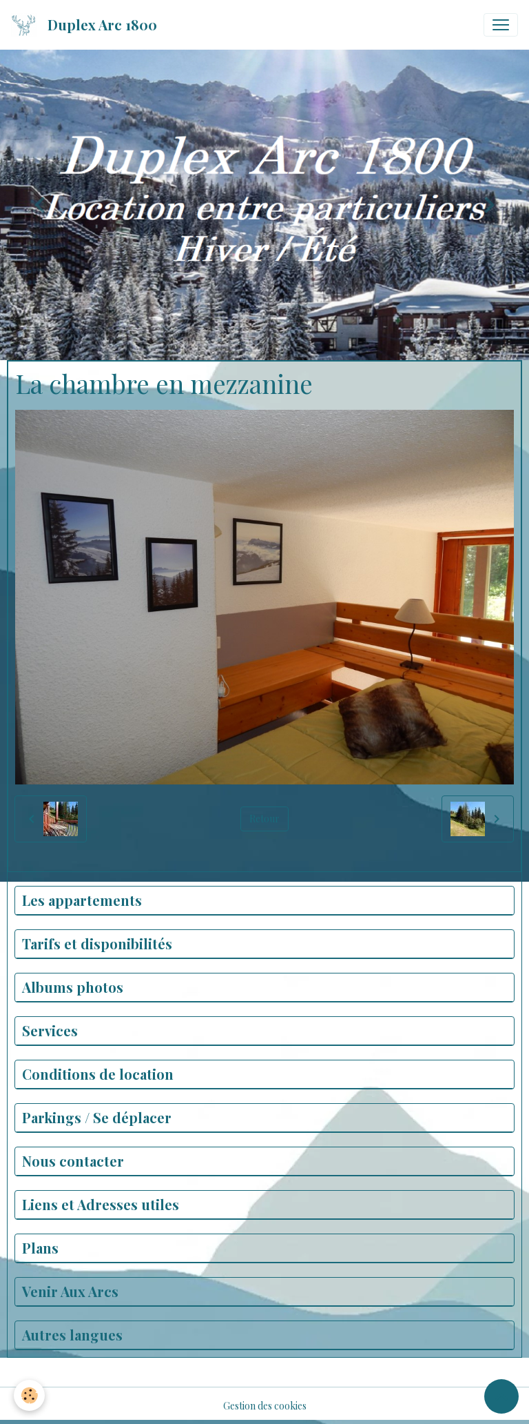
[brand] (87, 25)
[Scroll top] (501, 1396)
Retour (264, 818)
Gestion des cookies (265, 1405)
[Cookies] (29, 1395)
